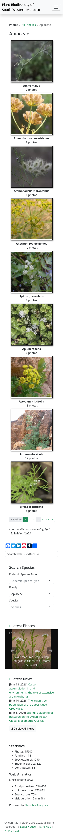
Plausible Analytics (36, 805)
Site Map (45, 826)
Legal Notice (28, 826)
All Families (29, 25)
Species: (14, 600)
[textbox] (29, 581)
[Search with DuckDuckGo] (31, 554)
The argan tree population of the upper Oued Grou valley (28, 704)
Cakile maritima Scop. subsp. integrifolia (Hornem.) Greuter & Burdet (31, 661)
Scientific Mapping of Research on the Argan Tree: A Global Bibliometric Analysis (31, 717)
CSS (17, 830)
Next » (49, 519)
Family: (13, 587)
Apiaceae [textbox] (17, 594)
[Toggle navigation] (56, 7)
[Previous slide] (12, 650)
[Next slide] (50, 650)
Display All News (22, 728)
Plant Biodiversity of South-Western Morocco (21, 7)
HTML (8, 830)
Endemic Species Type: (23, 574)
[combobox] (31, 581)
